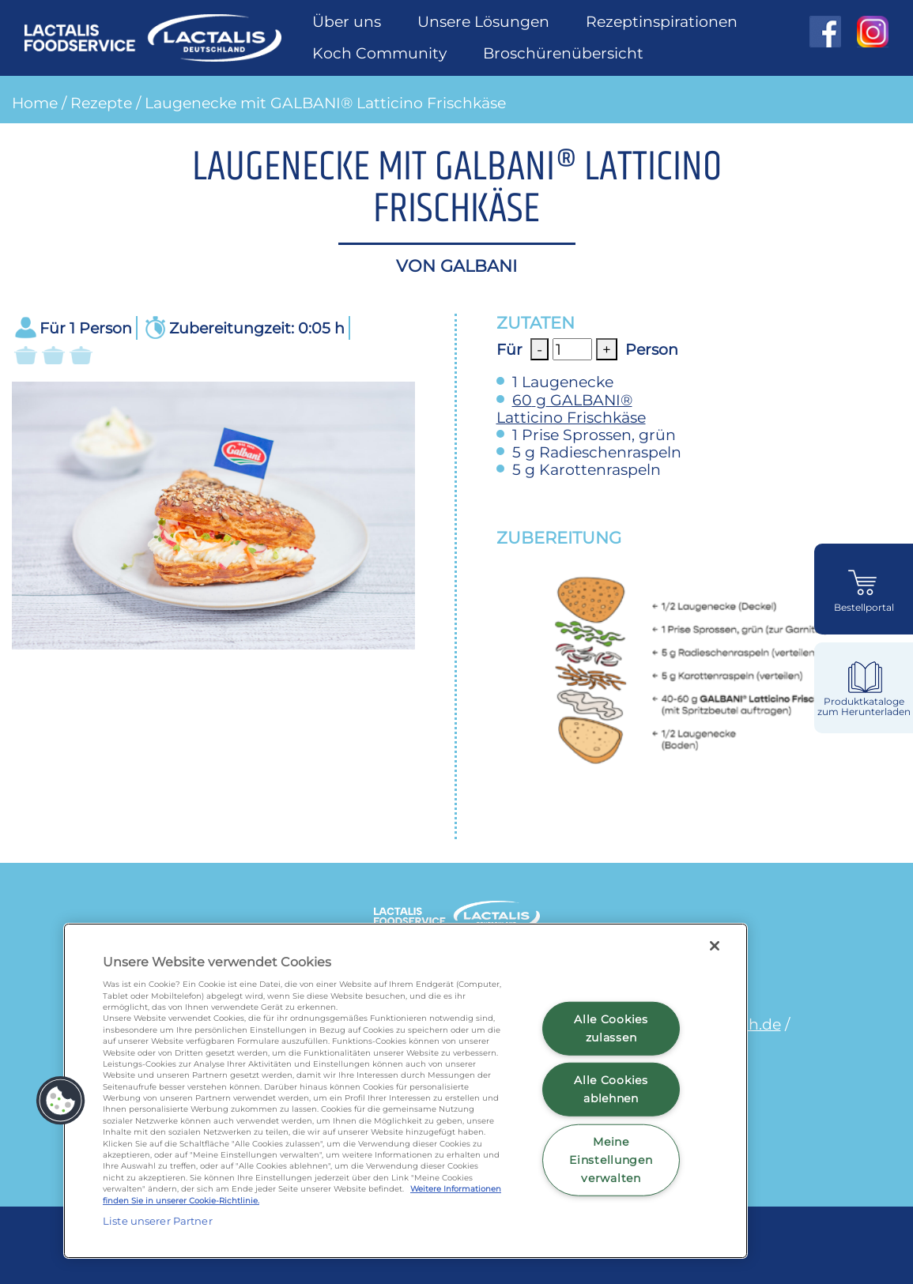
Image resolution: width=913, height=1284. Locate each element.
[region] (405, 1091)
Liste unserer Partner (158, 1220)
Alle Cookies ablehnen (611, 1089)
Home (35, 102)
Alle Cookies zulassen (611, 1027)
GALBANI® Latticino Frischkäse (571, 408)
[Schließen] (714, 945)
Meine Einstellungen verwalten (610, 1160)
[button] (61, 1100)
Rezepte (101, 102)
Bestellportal (864, 607)
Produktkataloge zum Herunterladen (864, 706)
